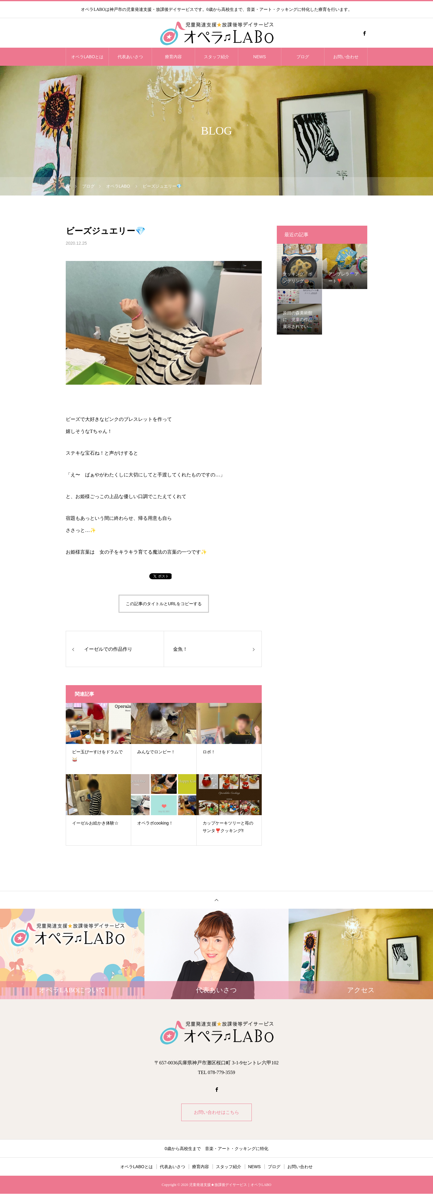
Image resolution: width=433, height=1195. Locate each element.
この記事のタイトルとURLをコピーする (164, 603)
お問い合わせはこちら (216, 1112)
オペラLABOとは (87, 56)
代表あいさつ (130, 56)
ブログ (302, 56)
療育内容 (173, 56)
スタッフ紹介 (216, 56)
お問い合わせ (346, 56)
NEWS (259, 56)
